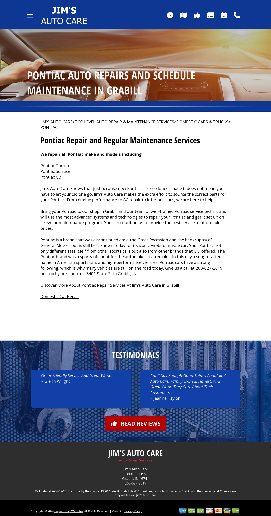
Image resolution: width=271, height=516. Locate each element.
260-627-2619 (209, 268)
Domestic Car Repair (59, 296)
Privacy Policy (133, 511)
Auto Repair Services (135, 460)
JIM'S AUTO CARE (56, 122)
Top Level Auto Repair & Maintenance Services (124, 122)
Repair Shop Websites (68, 511)
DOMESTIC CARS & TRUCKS (202, 122)
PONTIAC (49, 127)
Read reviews (136, 423)
